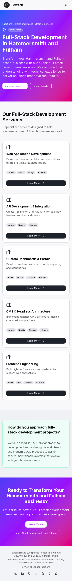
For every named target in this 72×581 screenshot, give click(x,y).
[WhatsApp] (56, 573)
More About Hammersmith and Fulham (36, 533)
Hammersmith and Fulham (28, 24)
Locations (7, 24)
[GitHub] (29, 573)
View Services (15, 86)
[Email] (15, 573)
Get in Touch (41, 86)
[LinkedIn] (22, 573)
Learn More (36, 183)
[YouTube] (36, 573)
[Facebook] (49, 573)
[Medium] (43, 573)
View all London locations (36, 567)
